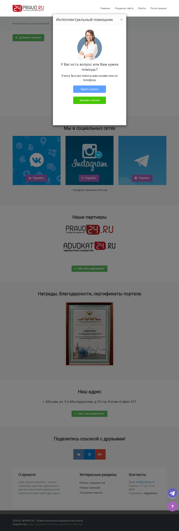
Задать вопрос (89, 89)
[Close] (121, 19)
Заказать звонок (89, 100)
